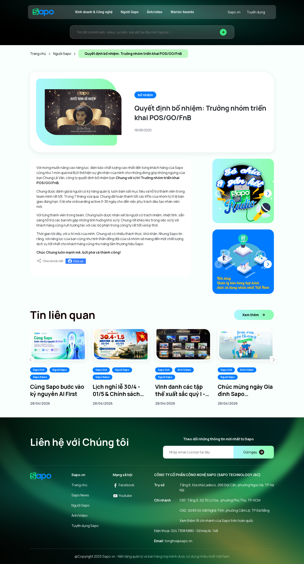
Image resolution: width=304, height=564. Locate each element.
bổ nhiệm (145, 95)
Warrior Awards (182, 12)
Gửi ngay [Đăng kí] (253, 452)
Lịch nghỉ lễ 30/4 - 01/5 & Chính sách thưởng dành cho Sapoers (116, 390)
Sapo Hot (39, 370)
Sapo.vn (234, 12)
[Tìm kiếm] (223, 32)
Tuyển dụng (256, 12)
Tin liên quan (62, 315)
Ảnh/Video (184, 370)
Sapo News (40, 377)
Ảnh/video (154, 12)
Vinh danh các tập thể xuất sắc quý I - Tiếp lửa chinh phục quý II (181, 390)
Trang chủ (79, 485)
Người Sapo (130, 12)
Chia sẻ (75, 261)
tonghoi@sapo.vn (178, 541)
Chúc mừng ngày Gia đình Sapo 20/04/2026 (245, 390)
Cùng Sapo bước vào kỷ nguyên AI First (57, 390)
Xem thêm (254, 315)
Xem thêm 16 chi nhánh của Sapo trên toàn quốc (216, 520)
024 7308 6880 (182, 530)
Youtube (122, 495)
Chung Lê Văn (53, 177)
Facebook (123, 485)
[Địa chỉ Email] (218, 452)
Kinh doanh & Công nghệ (94, 12)
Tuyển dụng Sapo (85, 525)
